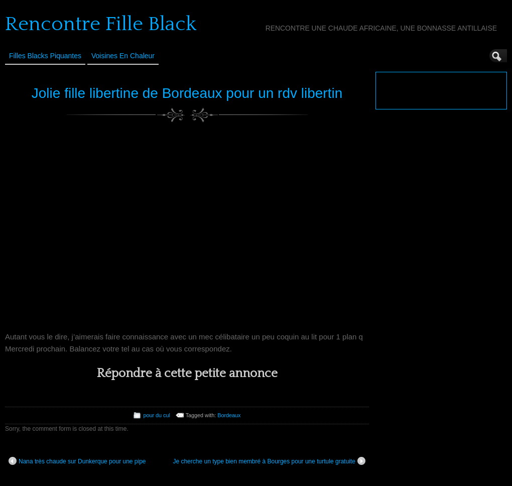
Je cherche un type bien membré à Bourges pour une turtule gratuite (269, 461)
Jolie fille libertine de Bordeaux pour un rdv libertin (187, 93)
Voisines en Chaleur (123, 56)
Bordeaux (228, 415)
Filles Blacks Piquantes (45, 56)
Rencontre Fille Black (100, 24)
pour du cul (156, 415)
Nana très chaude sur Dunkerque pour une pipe (77, 461)
